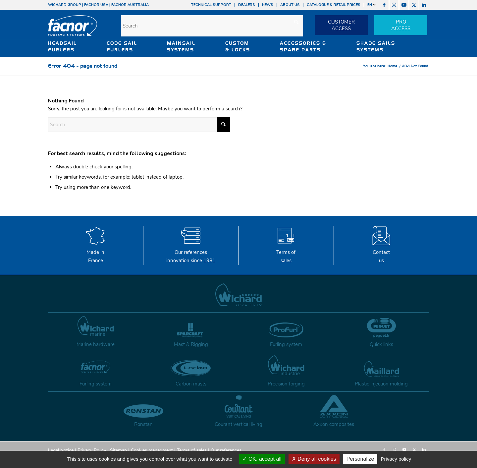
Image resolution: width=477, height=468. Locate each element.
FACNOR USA (96, 4)
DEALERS (246, 4)
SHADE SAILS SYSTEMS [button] (375, 46)
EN (371, 4)
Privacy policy (396, 459)
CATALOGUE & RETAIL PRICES (333, 4)
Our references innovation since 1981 (190, 252)
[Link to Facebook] (384, 5)
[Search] (212, 25)
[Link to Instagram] (394, 5)
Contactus (381, 252)
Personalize (360, 459)
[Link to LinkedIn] (424, 5)
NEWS (267, 4)
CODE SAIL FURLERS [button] (122, 46)
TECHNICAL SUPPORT (211, 4)
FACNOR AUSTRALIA (130, 4)
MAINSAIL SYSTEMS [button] (181, 46)
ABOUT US (290, 4)
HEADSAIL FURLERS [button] (62, 46)
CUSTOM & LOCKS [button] (237, 46)
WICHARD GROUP (64, 4)
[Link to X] (414, 5)
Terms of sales (286, 252)
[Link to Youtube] (404, 5)
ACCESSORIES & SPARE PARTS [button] (303, 46)
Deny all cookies (314, 459)
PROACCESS (400, 25)
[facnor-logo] (72, 29)
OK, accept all (261, 459)
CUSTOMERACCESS (341, 25)
